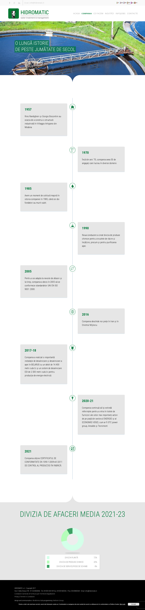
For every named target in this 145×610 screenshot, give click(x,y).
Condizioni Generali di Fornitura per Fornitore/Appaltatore (34, 594)
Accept (133, 604)
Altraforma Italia (37, 600)
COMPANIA (87, 13)
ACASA (76, 13)
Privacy (16, 596)
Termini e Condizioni (27, 596)
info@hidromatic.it (37, 3)
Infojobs (120, 13)
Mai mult (122, 604)
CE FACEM (98, 13)
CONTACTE (132, 13)
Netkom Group (58, 600)
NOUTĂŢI (109, 13)
